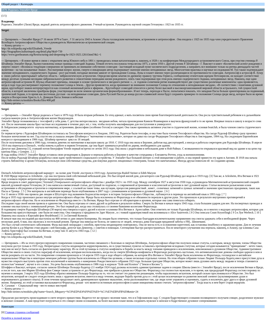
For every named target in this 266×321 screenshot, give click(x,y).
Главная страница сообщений (22, 312)
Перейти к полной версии (16, 318)
